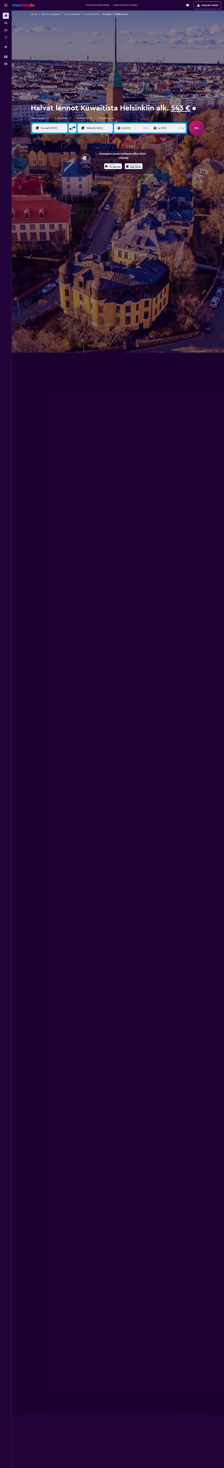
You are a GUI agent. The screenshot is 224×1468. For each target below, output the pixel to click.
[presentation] (194, 108)
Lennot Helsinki (91, 14)
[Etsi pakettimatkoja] (5, 37)
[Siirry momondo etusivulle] (23, 5)
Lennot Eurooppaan (51, 14)
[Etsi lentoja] (5, 15)
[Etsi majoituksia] (5, 22)
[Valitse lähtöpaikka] (56, 128)
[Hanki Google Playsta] (113, 166)
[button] (6, 5)
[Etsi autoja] (5, 30)
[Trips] (5, 47)
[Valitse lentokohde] (102, 128)
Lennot (34, 14)
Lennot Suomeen (72, 14)
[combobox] (40, 118)
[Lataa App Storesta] (134, 166)
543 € (181, 108)
